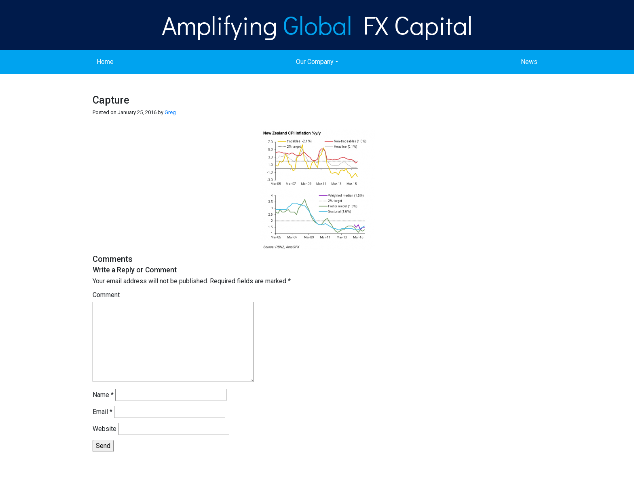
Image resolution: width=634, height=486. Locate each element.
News (529, 62)
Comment (106, 295)
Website (104, 429)
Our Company (315, 62)
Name (103, 395)
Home (105, 62)
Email (102, 412)
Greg (170, 112)
